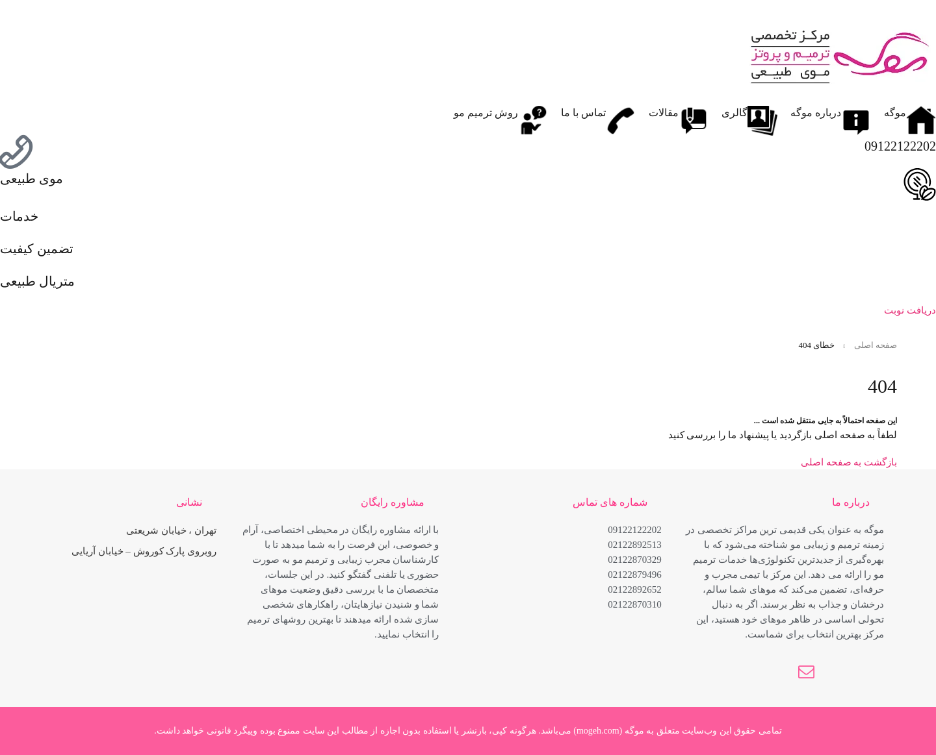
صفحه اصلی (875, 345)
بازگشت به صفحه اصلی (849, 462)
